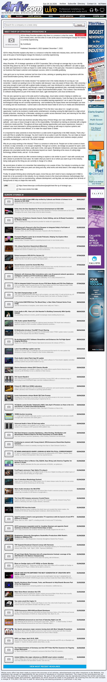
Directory (81, 4)
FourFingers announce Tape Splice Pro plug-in (31, 470)
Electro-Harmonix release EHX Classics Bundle (31, 367)
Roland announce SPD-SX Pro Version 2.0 (29, 255)
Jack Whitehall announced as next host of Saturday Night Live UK (38, 620)
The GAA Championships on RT (26, 293)
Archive (63, 4)
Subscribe (72, 4)
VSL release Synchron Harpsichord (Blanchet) (31, 246)
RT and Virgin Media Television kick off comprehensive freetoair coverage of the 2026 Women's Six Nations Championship (43, 555)
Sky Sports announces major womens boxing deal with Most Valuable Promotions (43, 629)
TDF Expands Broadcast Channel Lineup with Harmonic (34, 545)
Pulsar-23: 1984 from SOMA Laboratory (28, 386)
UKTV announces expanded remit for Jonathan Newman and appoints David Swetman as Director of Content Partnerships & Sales (41, 527)
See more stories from (28, 189)
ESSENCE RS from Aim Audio (25, 507)
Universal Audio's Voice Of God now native (30, 423)
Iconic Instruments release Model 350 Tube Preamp (32, 395)
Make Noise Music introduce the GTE (28, 592)
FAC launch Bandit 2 (22, 377)
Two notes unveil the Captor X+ (25, 601)
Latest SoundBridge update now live (27, 349)
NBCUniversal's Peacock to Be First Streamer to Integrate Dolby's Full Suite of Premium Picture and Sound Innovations (42, 228)
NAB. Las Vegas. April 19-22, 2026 (26, 638)
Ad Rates (102, 4)
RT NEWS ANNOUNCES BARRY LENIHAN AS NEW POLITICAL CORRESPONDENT (43, 451)
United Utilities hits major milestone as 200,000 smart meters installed (39, 657)
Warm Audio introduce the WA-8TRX (27, 489)
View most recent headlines (45, 666)
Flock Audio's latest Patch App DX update (29, 358)
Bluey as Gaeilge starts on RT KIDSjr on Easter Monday (34, 563)
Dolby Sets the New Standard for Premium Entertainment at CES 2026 (39, 209)
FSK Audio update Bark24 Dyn (25, 321)
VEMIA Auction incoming (23, 414)
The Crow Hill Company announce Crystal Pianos (32, 498)
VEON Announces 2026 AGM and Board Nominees (32, 610)
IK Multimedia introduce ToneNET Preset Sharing (32, 330)
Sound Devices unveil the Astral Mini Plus (29, 265)
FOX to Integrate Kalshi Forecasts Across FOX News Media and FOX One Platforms (44, 283)
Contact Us (91, 4)
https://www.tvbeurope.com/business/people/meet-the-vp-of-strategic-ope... (46, 186)
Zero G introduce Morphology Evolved (28, 479)
